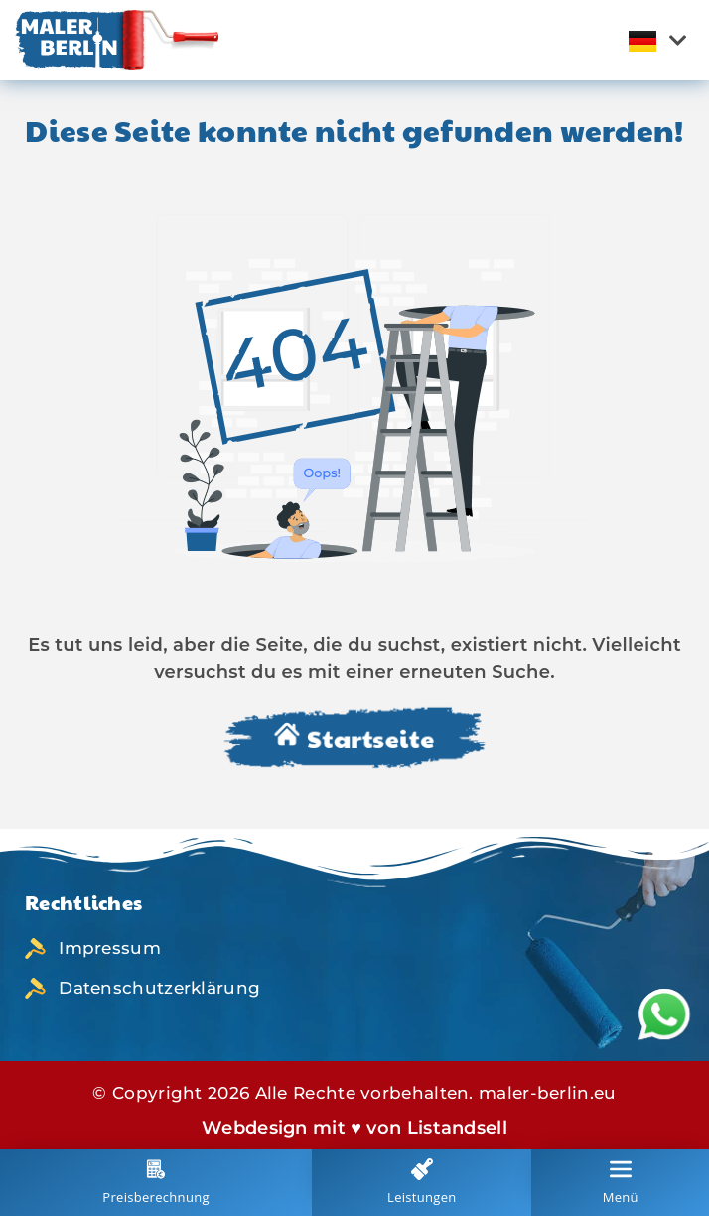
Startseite (354, 739)
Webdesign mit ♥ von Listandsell (354, 1128)
